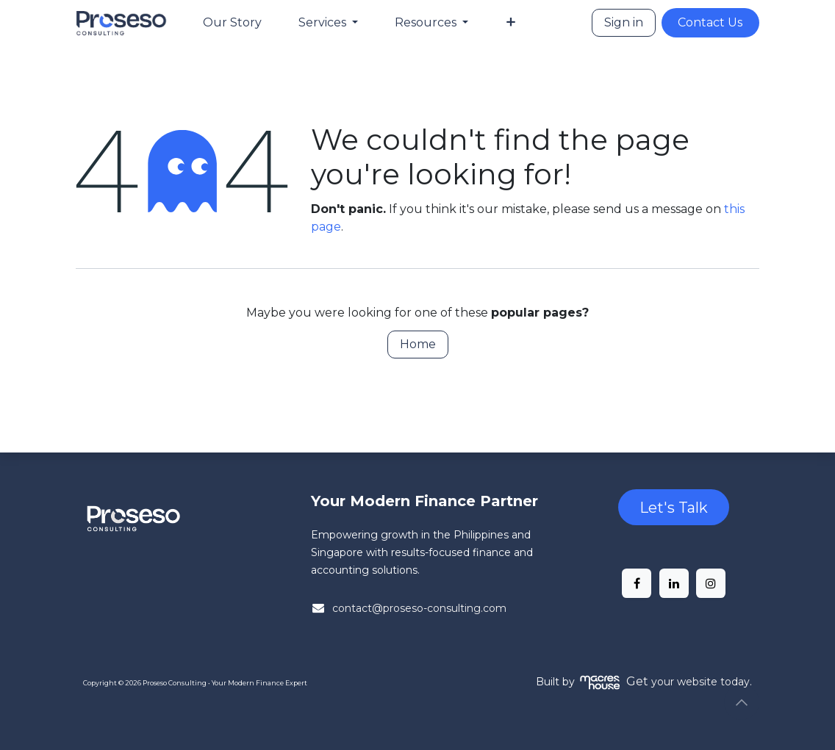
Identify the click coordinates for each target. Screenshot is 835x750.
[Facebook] (636, 583)
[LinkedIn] (674, 583)
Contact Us (710, 22)
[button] (741, 702)
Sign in (623, 22)
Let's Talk (673, 507)
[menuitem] (232, 22)
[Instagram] (710, 583)
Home (418, 344)
